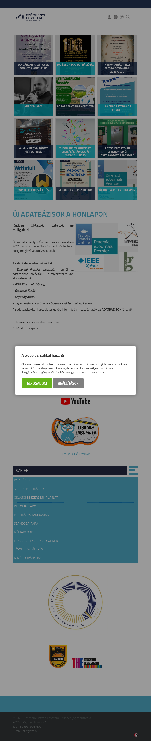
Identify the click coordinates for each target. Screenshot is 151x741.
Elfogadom (37, 383)
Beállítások (68, 383)
